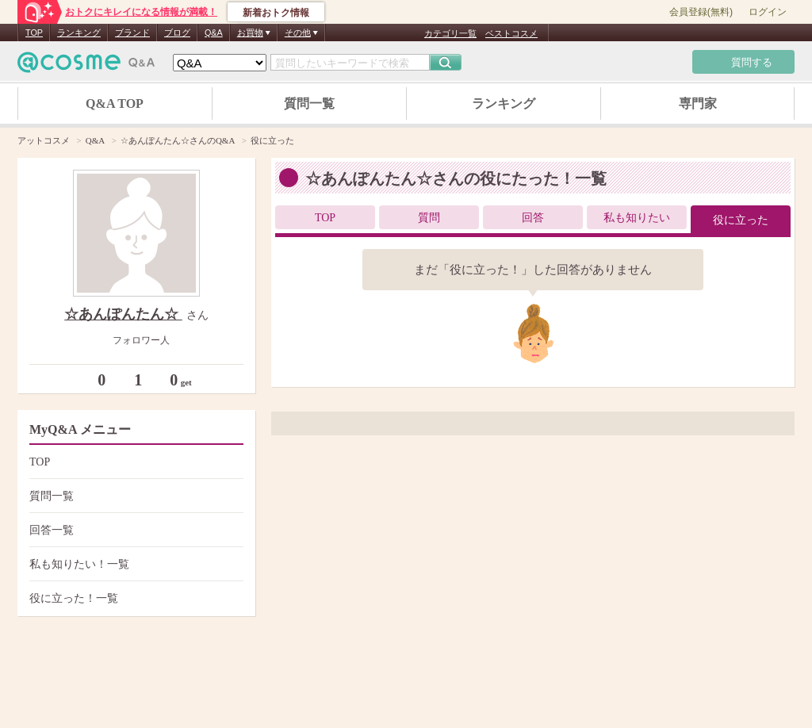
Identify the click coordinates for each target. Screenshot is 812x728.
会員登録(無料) (701, 11)
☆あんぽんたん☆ (123, 314)
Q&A (214, 32)
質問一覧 (309, 103)
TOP (34, 32)
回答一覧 (134, 530)
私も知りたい (636, 218)
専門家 (698, 103)
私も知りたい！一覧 (134, 564)
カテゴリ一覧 (450, 33)
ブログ (177, 32)
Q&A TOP (115, 103)
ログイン (768, 11)
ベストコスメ (511, 33)
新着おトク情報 (276, 12)
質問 (429, 218)
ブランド (132, 32)
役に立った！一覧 (134, 598)
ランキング (79, 32)
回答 (533, 218)
